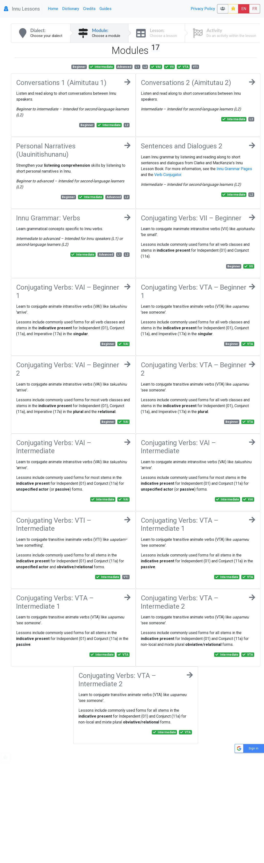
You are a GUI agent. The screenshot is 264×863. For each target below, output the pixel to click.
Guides (105, 8)
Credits (89, 8)
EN (243, 8)
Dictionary (70, 8)
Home (53, 8)
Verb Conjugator (167, 174)
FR (254, 8)
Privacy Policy (203, 8)
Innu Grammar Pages (234, 168)
